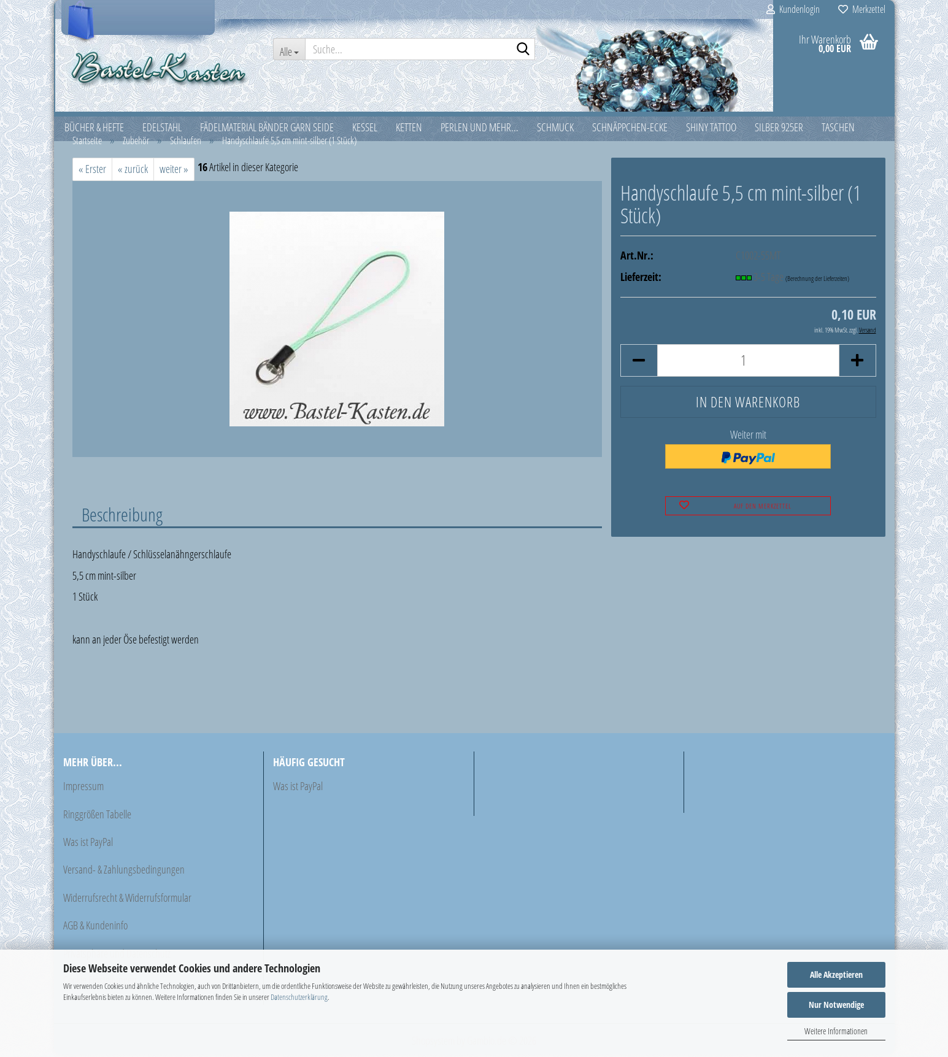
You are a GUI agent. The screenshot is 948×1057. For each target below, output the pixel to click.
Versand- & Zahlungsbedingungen (124, 871)
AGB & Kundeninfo (95, 927)
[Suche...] (289, 49)
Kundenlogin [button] (793, 9)
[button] (638, 362)
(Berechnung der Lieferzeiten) (817, 280)
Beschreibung (122, 516)
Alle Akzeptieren (836, 974)
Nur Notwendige (836, 1004)
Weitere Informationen (836, 1031)
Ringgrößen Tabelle (97, 816)
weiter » (174, 171)
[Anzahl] (748, 362)
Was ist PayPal (88, 844)
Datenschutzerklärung (299, 996)
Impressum (83, 788)
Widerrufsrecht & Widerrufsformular (127, 899)
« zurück (133, 171)
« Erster (92, 171)
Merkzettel (861, 9)
